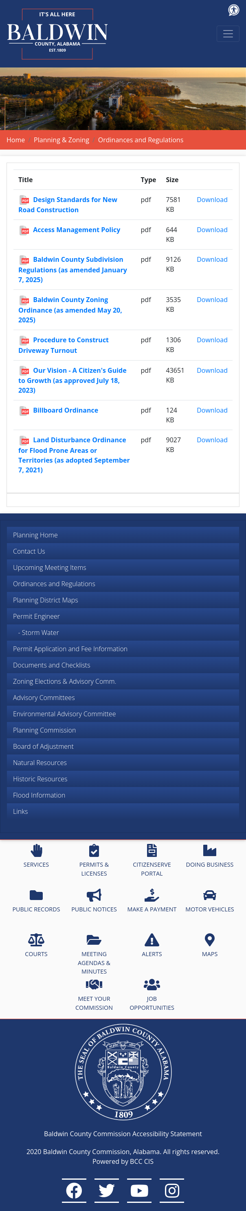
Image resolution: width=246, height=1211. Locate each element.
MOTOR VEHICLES (209, 901)
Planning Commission (44, 730)
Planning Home (35, 534)
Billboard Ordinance (65, 410)
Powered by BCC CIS (123, 1161)
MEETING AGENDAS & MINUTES (94, 954)
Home (16, 139)
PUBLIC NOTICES (94, 901)
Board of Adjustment (43, 746)
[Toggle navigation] (228, 34)
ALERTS (152, 945)
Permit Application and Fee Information (70, 648)
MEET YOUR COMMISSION (94, 994)
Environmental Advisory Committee (64, 713)
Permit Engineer (36, 616)
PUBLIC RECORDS (36, 901)
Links (20, 811)
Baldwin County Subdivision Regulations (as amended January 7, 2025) (72, 269)
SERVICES (36, 856)
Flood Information (39, 795)
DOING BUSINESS (209, 856)
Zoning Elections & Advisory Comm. (64, 681)
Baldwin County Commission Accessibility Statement (123, 1133)
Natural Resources (40, 762)
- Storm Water (36, 632)
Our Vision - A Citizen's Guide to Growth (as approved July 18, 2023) (72, 380)
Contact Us (29, 551)
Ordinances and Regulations (54, 583)
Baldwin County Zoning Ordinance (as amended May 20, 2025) (70, 309)
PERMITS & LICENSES (94, 860)
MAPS (210, 945)
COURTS (36, 945)
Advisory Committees (44, 697)
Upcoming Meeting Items (49, 567)
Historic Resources (40, 778)
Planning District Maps (45, 600)
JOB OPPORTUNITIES (152, 994)
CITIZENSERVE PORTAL (152, 860)
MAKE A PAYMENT (152, 901)
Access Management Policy (76, 229)
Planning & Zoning (61, 139)
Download (212, 199)
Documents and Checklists (51, 665)
